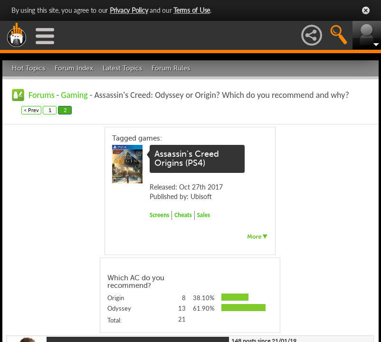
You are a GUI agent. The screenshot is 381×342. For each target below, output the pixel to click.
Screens (159, 214)
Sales (203, 214)
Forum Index (74, 68)
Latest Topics (122, 68)
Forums (42, 95)
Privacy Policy (129, 10)
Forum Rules (171, 68)
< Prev (31, 110)
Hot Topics (28, 68)
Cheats (182, 214)
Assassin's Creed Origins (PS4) (186, 159)
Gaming (74, 95)
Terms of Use (191, 10)
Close (366, 10)
